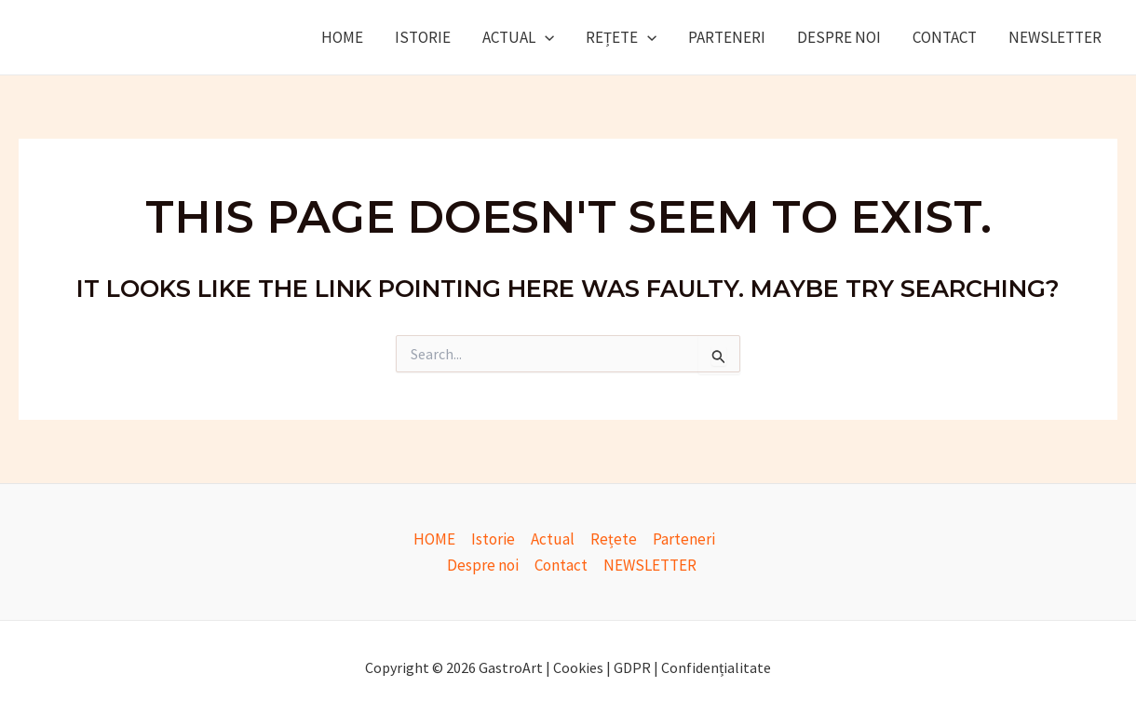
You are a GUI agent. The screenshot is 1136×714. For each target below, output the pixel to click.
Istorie (423, 37)
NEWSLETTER (1055, 37)
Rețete (621, 37)
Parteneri (726, 37)
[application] (544, 37)
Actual (518, 37)
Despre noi (839, 37)
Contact (945, 37)
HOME (342, 37)
